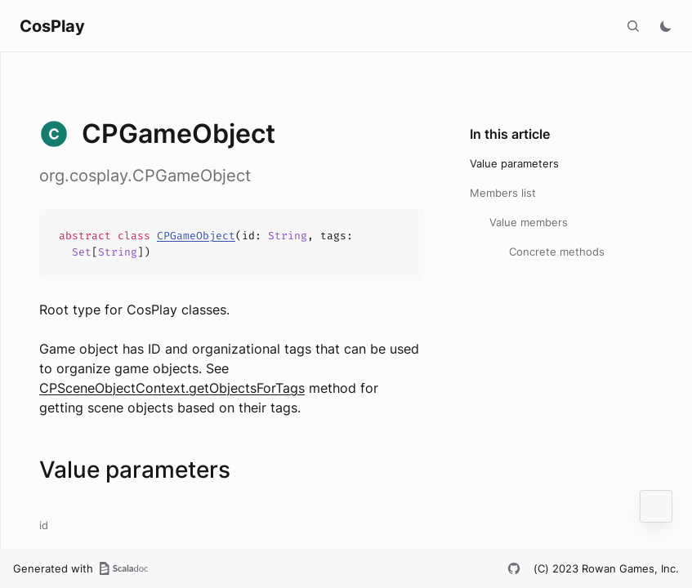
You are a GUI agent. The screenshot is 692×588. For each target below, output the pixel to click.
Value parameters (514, 163)
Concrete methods (557, 251)
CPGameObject (196, 236)
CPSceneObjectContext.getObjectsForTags (172, 388)
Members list (503, 192)
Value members (528, 222)
